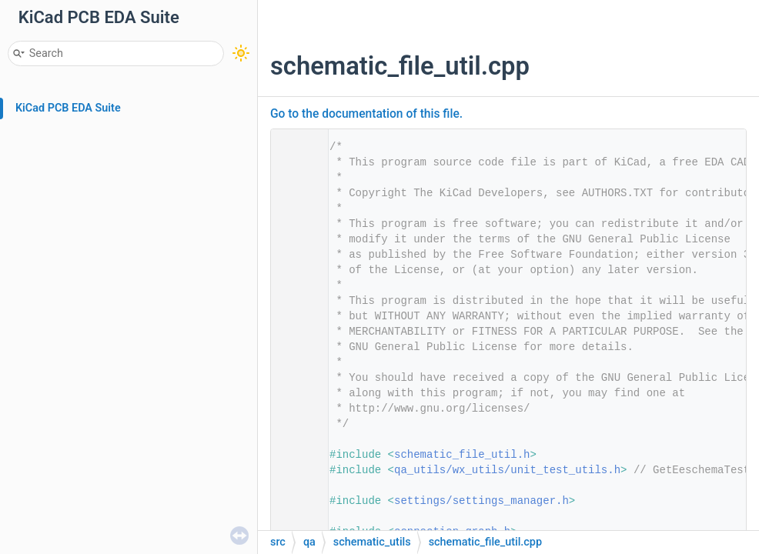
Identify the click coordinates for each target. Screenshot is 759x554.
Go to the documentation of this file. (366, 114)
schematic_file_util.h (462, 455)
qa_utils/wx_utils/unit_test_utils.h (507, 470)
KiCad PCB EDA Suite (68, 108)
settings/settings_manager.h (481, 501)
